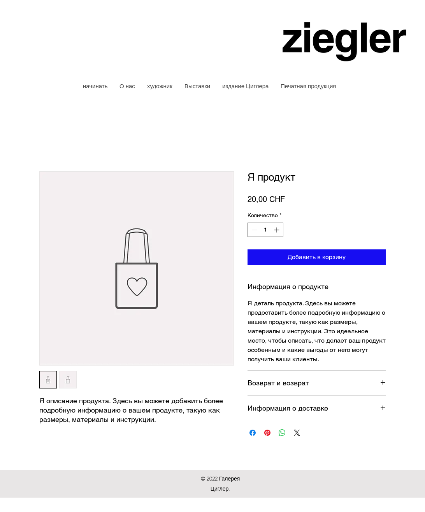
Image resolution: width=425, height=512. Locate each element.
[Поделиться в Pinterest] (267, 432)
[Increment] (277, 230)
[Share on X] (297, 432)
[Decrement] (253, 230)
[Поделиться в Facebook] (252, 432)
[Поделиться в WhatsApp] (282, 432)
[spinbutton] (265, 230)
